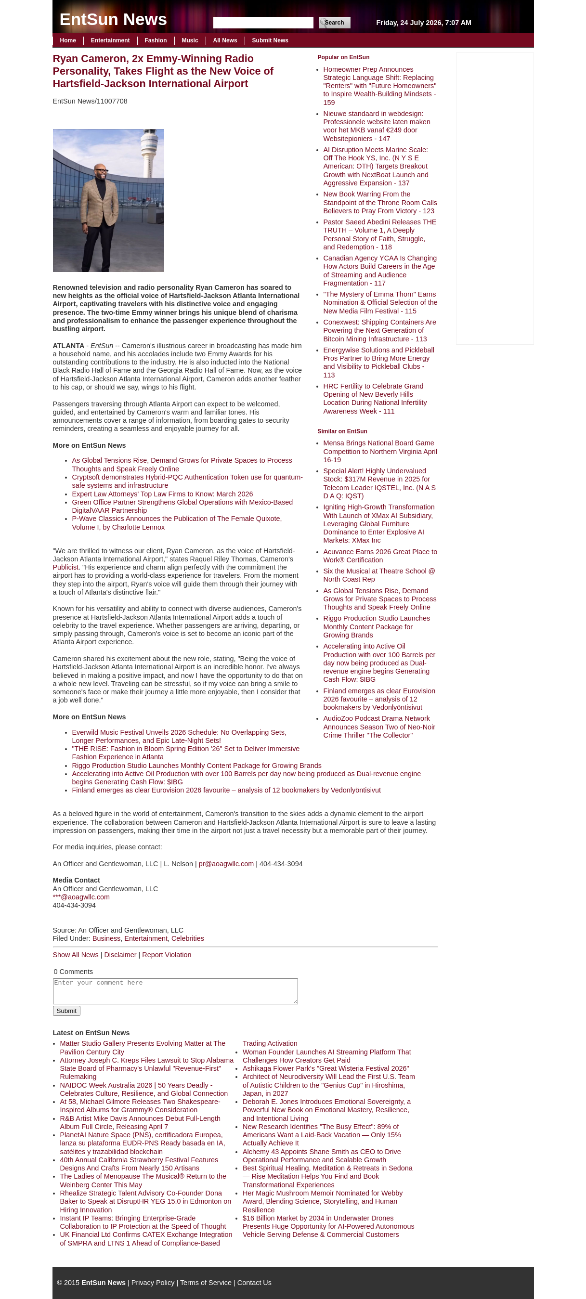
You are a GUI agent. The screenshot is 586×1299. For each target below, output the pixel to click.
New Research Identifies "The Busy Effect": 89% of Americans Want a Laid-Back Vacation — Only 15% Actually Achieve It (322, 1135)
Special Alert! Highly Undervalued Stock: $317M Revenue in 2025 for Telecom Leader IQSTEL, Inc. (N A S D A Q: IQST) (380, 483)
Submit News (270, 40)
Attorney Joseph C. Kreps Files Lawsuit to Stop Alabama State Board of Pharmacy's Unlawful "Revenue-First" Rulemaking (147, 1068)
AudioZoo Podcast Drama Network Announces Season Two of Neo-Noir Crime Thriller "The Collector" (380, 726)
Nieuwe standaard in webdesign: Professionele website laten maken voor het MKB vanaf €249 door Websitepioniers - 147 (377, 126)
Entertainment (110, 40)
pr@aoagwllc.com (226, 864)
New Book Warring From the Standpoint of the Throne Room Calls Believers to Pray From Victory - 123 (381, 202)
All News (225, 40)
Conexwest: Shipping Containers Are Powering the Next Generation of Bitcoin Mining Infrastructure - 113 (380, 330)
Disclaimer (120, 955)
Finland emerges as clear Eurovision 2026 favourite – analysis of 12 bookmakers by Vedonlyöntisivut (380, 699)
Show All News (76, 955)
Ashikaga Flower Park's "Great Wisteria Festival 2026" (326, 1068)
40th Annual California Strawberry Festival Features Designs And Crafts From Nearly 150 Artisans (139, 1164)
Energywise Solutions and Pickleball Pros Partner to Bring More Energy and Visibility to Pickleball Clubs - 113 (379, 362)
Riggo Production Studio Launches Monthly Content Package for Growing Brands (377, 626)
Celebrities (187, 938)
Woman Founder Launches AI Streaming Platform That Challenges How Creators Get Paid (327, 1056)
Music (190, 40)
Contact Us (254, 1282)
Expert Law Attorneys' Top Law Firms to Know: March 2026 (162, 494)
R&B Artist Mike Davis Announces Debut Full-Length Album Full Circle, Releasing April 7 (140, 1122)
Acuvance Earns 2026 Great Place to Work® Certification (381, 556)
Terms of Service (206, 1282)
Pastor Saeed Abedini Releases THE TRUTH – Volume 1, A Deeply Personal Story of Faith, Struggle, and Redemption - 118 (380, 234)
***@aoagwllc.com (81, 897)
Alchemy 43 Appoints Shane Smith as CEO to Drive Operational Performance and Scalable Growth (322, 1156)
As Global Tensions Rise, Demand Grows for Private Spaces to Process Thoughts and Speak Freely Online (380, 599)
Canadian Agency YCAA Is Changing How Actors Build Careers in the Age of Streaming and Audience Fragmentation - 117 (380, 270)
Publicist (66, 567)
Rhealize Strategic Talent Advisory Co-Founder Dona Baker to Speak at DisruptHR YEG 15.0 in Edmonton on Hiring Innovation (146, 1201)
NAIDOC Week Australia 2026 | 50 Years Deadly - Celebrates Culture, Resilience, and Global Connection (144, 1089)
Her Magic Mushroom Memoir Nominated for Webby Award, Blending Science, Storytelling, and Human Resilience (323, 1201)
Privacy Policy (153, 1282)
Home (68, 40)
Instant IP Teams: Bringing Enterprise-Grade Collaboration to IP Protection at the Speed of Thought (143, 1222)
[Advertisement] (495, 197)
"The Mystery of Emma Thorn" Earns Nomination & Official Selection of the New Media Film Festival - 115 (381, 302)
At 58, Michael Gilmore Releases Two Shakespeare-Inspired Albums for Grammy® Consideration (140, 1106)
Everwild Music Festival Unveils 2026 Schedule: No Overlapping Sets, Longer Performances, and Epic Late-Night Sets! (179, 736)
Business (106, 938)
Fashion (156, 40)
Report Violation (166, 955)
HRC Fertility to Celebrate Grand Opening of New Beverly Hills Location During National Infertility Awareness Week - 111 (375, 398)
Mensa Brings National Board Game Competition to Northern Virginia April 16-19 (381, 451)
